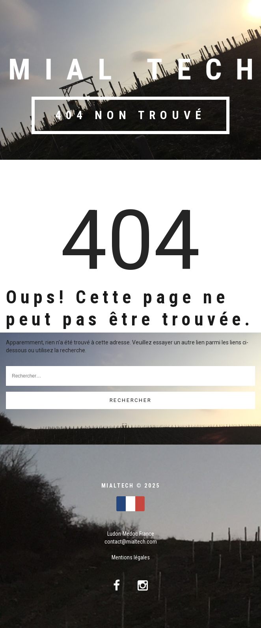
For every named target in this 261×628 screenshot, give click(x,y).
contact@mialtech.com (130, 541)
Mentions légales (131, 557)
